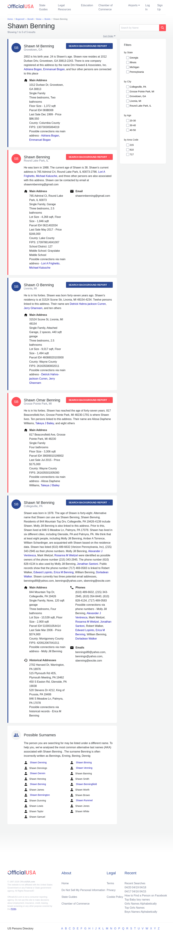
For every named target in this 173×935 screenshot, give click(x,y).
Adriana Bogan (33, 69)
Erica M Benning (63, 572)
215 (132, 144)
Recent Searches (135, 883)
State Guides (43, 7)
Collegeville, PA (138, 86)
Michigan (134, 67)
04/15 (142, 891)
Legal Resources (64, 7)
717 (132, 154)
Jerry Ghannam (33, 308)
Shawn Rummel (81, 801)
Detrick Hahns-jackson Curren (88, 303)
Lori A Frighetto (50, 263)
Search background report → (89, 46)
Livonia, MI (135, 100)
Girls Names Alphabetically (141, 903)
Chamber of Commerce (105, 7)
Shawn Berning (35, 784)
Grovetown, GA (138, 96)
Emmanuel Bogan (54, 69)
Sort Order (108, 36)
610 (132, 149)
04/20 (128, 887)
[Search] (139, 27)
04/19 (135, 887)
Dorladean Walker (86, 638)
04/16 (135, 891)
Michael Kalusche (46, 176)
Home (65, 883)
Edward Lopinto (42, 572)
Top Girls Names (134, 907)
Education (87, 5)
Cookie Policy (115, 896)
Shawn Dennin (34, 773)
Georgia (134, 57)
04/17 (128, 891)
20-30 (133, 120)
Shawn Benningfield (83, 784)
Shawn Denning (35, 763)
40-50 (133, 130)
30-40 (133, 125)
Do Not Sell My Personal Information (83, 890)
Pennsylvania (137, 71)
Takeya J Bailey (44, 423)
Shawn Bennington (37, 795)
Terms (110, 883)
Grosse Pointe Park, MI (142, 91)
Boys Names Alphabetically (141, 911)
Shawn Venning (81, 768)
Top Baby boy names (137, 899)
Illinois (133, 62)
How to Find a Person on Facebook (146, 895)
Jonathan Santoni (87, 563)
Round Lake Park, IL (140, 105)
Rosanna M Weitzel (66, 555)
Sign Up (160, 7)
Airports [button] (133, 5)
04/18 (142, 887)
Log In (147, 7)
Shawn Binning (81, 763)
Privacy (111, 890)
